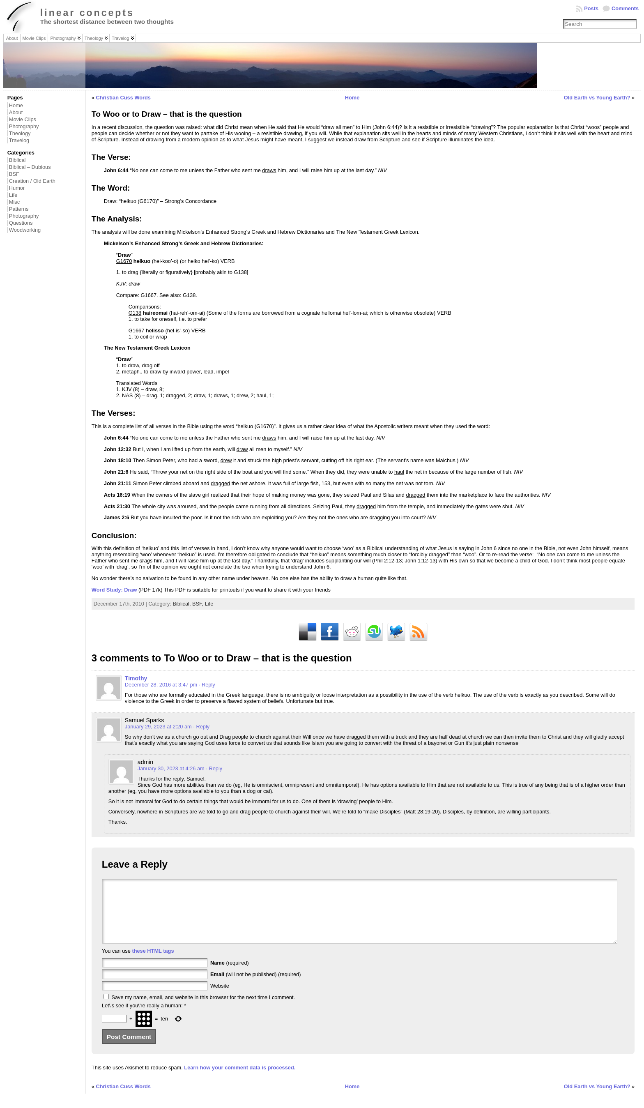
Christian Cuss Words (123, 97)
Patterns (19, 209)
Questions (21, 223)
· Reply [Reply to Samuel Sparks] (201, 726)
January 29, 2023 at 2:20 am (158, 726)
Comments (625, 8)
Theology (20, 133)
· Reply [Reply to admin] (214, 768)
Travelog (19, 140)
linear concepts (87, 12)
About (16, 112)
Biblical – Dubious (30, 167)
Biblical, (182, 604)
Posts (591, 8)
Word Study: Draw (114, 590)
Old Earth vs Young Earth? (597, 97)
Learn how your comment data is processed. (239, 1080)
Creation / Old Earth (32, 181)
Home (16, 105)
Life (13, 195)
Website (219, 998)
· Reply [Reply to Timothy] (207, 685)
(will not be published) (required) (255, 987)
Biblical (17, 160)
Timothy (136, 678)
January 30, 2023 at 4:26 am (171, 768)
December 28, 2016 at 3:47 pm (161, 685)
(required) (229, 975)
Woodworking (25, 230)
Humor (17, 188)
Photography (24, 126)
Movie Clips (22, 119)
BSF (14, 174)
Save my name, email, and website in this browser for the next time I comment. (203, 1010)
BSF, (198, 604)
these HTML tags (153, 963)
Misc (14, 202)
